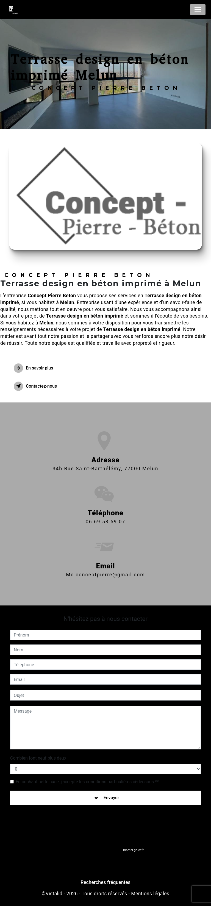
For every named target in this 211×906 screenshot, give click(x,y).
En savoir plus (33, 368)
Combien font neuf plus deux (38, 758)
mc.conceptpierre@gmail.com (105, 569)
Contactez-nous (35, 386)
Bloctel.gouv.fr (133, 850)
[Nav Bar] (198, 9)
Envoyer (111, 797)
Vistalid (54, 893)
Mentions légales (150, 893)
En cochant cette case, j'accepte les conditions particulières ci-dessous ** (87, 781)
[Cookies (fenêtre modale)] (1, 902)
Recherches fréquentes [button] (105, 882)
